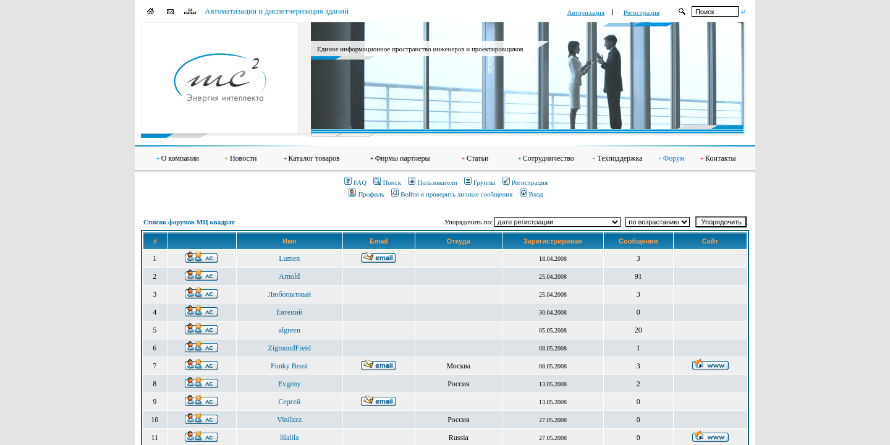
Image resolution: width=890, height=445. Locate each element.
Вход (531, 194)
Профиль (366, 194)
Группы (480, 182)
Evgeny (289, 383)
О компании (180, 158)
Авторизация (585, 12)
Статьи (477, 158)
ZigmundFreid (289, 348)
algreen (289, 330)
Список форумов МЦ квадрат (189, 222)
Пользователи (432, 182)
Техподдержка (619, 158)
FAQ (355, 182)
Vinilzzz (289, 419)
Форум (674, 158)
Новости (243, 158)
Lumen (289, 258)
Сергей (289, 401)
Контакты (720, 158)
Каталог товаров (314, 158)
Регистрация (641, 12)
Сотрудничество (548, 158)
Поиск (387, 182)
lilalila (289, 437)
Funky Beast (289, 366)
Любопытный (289, 294)
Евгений (289, 312)
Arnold (289, 276)
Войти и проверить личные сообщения (451, 194)
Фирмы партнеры (402, 158)
